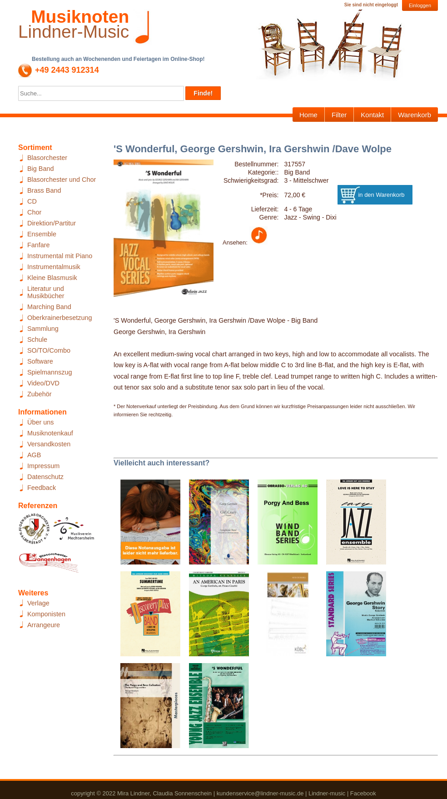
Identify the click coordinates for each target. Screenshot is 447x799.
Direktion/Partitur (51, 223)
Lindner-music (326, 793)
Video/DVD (43, 383)
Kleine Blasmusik (52, 277)
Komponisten (46, 614)
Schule (37, 339)
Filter (339, 115)
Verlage (38, 603)
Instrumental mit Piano (59, 256)
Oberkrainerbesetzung (59, 317)
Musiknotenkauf (50, 433)
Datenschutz (45, 476)
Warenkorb (414, 115)
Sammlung (43, 328)
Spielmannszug (49, 372)
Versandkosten (48, 444)
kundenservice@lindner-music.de (260, 793)
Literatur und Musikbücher (46, 292)
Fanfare (38, 245)
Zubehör (39, 394)
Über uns (40, 422)
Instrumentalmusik (53, 266)
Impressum (43, 465)
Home (308, 115)
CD (32, 201)
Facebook (363, 793)
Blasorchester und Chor (61, 179)
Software (40, 361)
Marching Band (49, 306)
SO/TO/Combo (48, 350)
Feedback (41, 487)
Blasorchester (47, 157)
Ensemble (41, 234)
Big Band (40, 168)
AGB (34, 455)
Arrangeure (43, 625)
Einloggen (420, 5)
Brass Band (44, 190)
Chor (34, 212)
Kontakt (372, 115)
